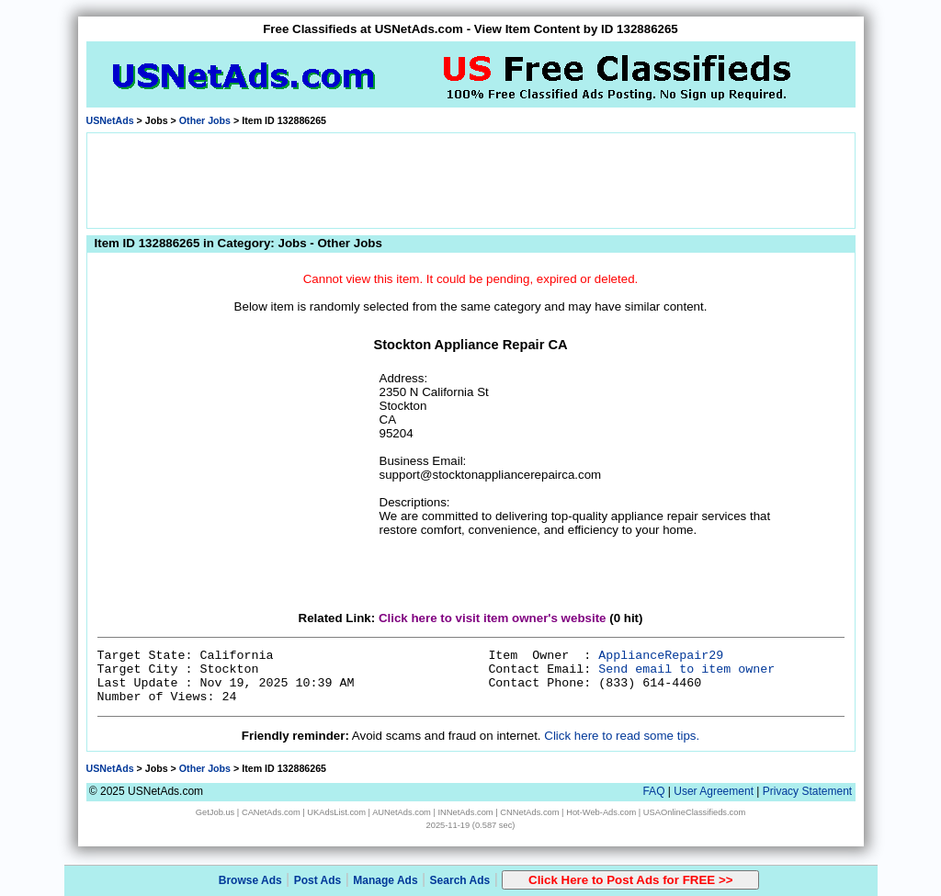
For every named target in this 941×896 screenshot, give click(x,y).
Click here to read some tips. (621, 736)
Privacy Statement (807, 791)
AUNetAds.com (401, 812)
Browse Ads (250, 880)
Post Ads (318, 880)
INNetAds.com (465, 812)
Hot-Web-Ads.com (601, 812)
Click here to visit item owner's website (493, 618)
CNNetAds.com (529, 812)
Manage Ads (385, 880)
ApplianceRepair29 (660, 656)
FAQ (653, 791)
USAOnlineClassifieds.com (694, 812)
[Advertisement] (470, 179)
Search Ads (460, 880)
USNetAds (110, 120)
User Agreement (714, 791)
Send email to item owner (686, 669)
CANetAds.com (271, 812)
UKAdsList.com (336, 812)
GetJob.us (215, 812)
